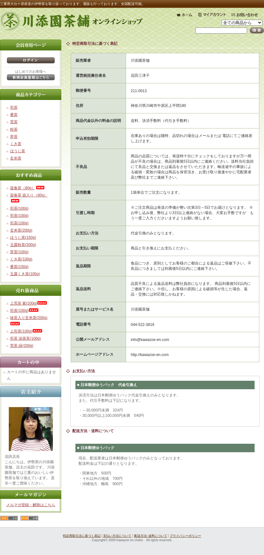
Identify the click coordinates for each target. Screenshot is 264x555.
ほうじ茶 (17, 151)
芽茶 (14, 136)
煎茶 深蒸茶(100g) (25, 338)
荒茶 (14, 122)
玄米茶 (15, 158)
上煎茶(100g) (26, 331)
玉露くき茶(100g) (25, 274)
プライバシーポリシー (185, 535)
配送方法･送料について (150, 535)
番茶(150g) (19, 266)
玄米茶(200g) (21, 230)
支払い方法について (117, 535)
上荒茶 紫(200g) (28, 303)
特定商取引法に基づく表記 (82, 535)
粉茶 (14, 129)
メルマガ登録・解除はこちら (30, 505)
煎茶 (14, 107)
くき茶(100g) (21, 259)
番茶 (14, 115)
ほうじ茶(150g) (23, 237)
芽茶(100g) (19, 252)
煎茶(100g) (19, 208)
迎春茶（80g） (27, 188)
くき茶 (15, 144)
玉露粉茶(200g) (23, 245)
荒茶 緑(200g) (21, 345)
